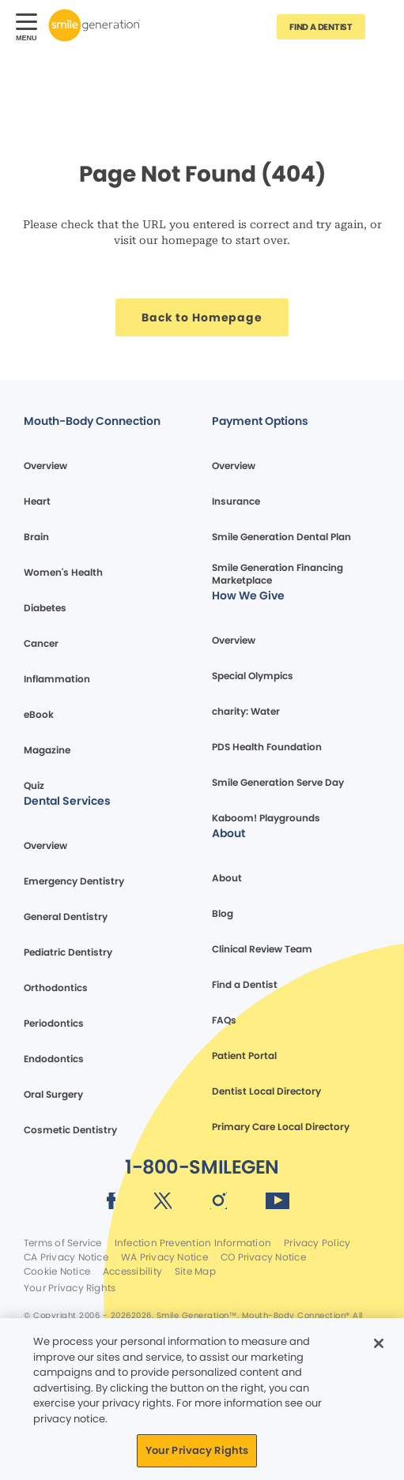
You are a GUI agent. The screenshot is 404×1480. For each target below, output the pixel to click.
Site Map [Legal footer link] (195, 1271)
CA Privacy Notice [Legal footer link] (66, 1257)
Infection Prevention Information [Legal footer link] (193, 1243)
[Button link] (384, 25)
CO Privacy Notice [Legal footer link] (263, 1257)
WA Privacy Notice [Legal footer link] (164, 1257)
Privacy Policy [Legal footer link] (317, 1243)
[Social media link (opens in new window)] (111, 1204)
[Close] (378, 1343)
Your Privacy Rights (69, 1288)
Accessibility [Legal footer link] (132, 1271)
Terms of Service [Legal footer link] (63, 1243)
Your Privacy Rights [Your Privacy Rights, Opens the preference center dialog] (196, 1450)
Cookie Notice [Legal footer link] (57, 1271)
